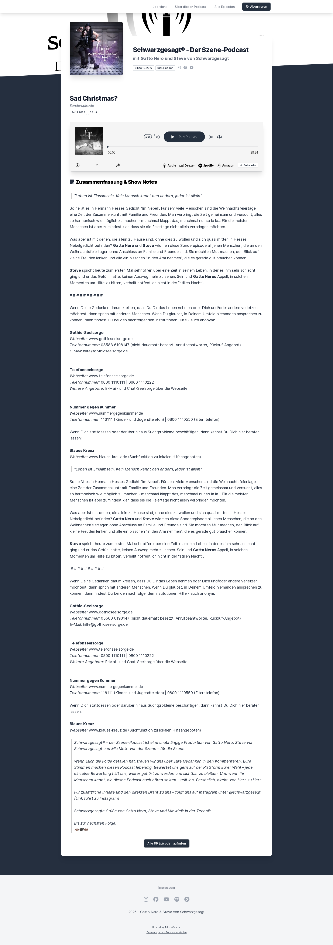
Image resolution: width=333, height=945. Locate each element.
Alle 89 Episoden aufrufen (166, 843)
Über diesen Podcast (190, 6)
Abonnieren (256, 6)
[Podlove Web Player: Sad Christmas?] (166, 146)
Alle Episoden (224, 6)
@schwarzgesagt (245, 792)
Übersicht (159, 6)
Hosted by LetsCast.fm (166, 927)
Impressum (166, 887)
